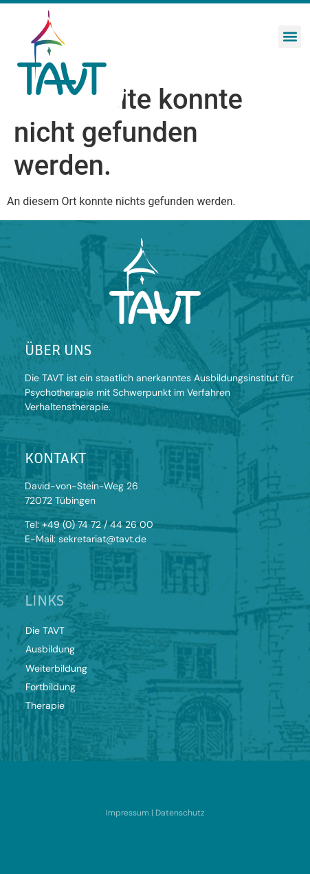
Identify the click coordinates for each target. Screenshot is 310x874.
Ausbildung (50, 649)
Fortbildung (50, 687)
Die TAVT (45, 630)
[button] (289, 36)
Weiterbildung (56, 668)
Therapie (45, 705)
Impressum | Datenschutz (155, 812)
